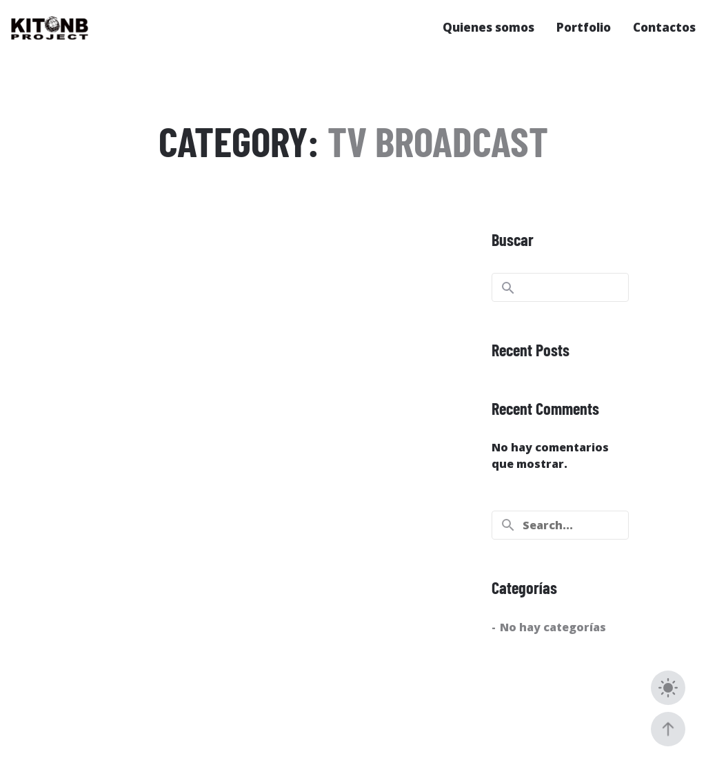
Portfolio (583, 27)
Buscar (513, 239)
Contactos (664, 27)
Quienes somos (488, 27)
